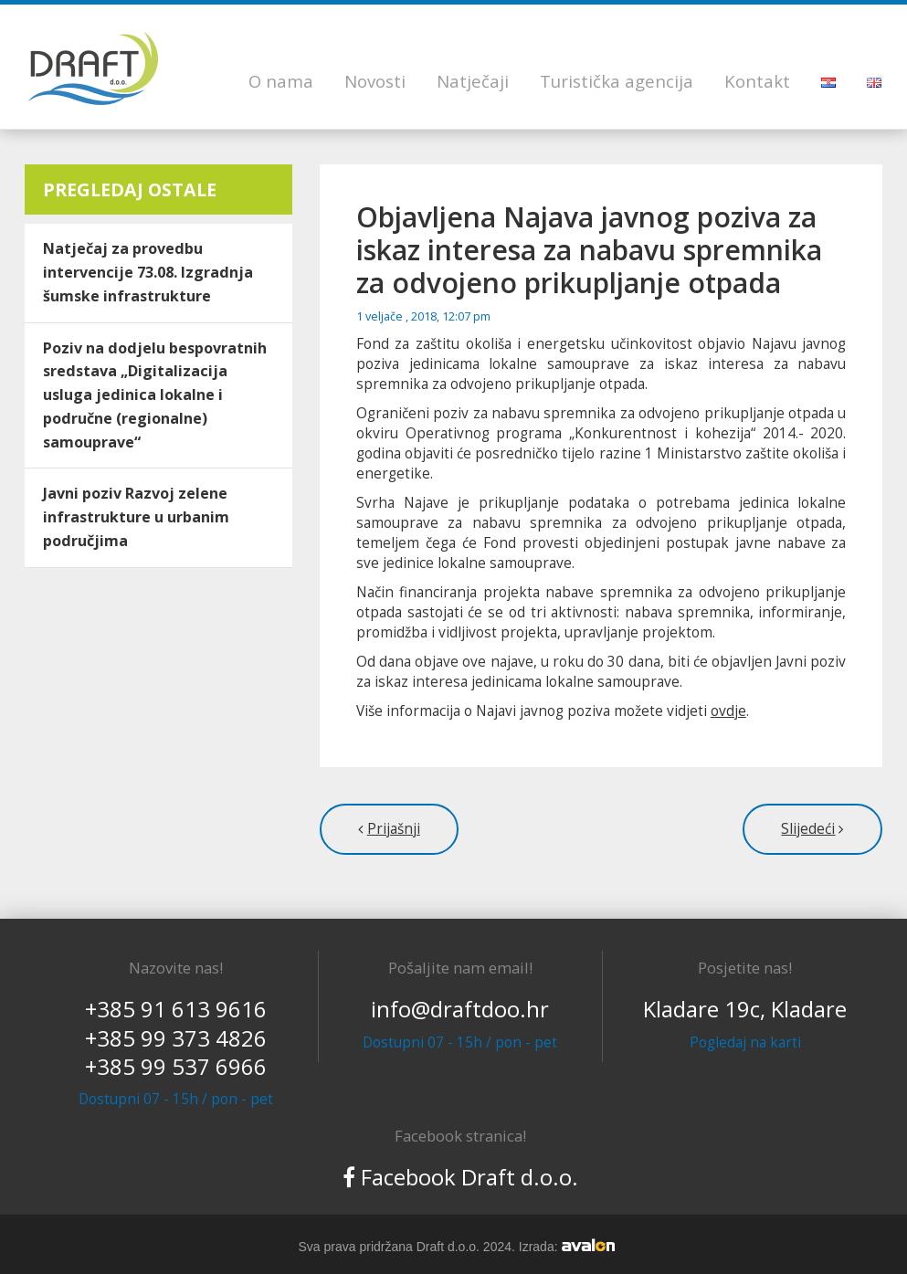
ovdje (728, 711)
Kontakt (757, 80)
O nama (280, 80)
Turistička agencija (616, 80)
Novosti (375, 80)
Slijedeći (808, 828)
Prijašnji (393, 828)
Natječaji (473, 80)
